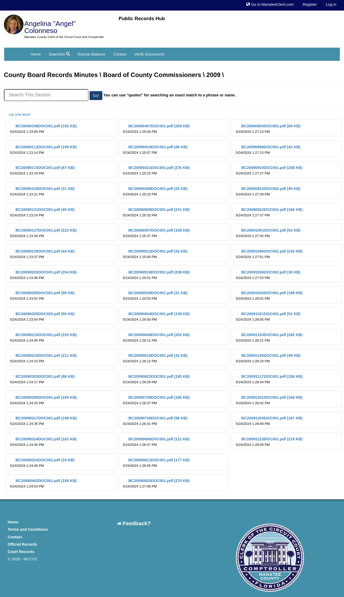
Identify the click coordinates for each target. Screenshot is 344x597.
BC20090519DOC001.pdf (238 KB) (156, 275)
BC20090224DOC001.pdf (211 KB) (43, 358)
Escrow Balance (91, 54)
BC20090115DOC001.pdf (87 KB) (42, 170)
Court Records (21, 552)
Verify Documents (149, 54)
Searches (59, 54)
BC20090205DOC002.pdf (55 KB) (42, 316)
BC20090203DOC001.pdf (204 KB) (43, 275)
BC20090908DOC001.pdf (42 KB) (268, 150)
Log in (331, 4)
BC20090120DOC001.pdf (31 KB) (42, 191)
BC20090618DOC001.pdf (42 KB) (155, 358)
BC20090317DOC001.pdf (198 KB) (43, 421)
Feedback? (134, 523)
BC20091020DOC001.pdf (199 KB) (269, 295)
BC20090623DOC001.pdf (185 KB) (156, 379)
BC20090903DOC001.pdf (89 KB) (268, 129)
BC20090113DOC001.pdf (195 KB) (43, 150)
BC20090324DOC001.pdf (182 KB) (43, 442)
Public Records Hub (142, 18)
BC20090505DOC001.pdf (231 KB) (156, 212)
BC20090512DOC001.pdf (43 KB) (155, 254)
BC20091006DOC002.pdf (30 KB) (268, 275)
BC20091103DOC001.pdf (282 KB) (269, 337)
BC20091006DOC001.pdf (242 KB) (269, 254)
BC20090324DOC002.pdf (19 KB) (42, 463)
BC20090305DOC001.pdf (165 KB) (43, 400)
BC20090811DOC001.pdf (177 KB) (156, 463)
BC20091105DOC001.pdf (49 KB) (268, 358)
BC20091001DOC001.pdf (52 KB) (268, 233)
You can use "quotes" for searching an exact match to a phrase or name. (169, 95)
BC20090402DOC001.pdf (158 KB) (43, 483)
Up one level (17, 114)
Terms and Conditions (28, 529)
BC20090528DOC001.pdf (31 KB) (155, 295)
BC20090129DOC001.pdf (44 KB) (42, 254)
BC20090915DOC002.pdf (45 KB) (268, 191)
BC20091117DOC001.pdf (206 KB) (269, 379)
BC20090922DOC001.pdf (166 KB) (269, 212)
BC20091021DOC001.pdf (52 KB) (268, 316)
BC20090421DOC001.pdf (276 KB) (156, 170)
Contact (119, 54)
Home (36, 54)
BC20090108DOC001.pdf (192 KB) (43, 129)
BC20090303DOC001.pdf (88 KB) (42, 379)
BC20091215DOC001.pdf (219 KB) (269, 442)
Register (310, 4)
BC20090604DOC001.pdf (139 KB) (156, 316)
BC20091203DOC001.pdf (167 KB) (269, 421)
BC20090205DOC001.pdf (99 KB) (42, 295)
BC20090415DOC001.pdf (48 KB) (155, 150)
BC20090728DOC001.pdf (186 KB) (156, 400)
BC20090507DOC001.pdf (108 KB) (156, 233)
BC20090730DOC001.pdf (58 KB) (155, 421)
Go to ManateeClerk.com (270, 4)
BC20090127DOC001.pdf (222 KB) (43, 233)
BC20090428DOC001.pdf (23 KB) (155, 191)
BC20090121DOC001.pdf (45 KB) (42, 212)
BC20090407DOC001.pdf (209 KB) (156, 129)
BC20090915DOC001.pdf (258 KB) (269, 170)
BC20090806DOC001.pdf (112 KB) (156, 442)
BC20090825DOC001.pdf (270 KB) (156, 483)
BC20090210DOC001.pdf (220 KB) (43, 337)
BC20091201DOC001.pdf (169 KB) (269, 400)
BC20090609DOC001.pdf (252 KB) (156, 337)
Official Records (22, 544)
